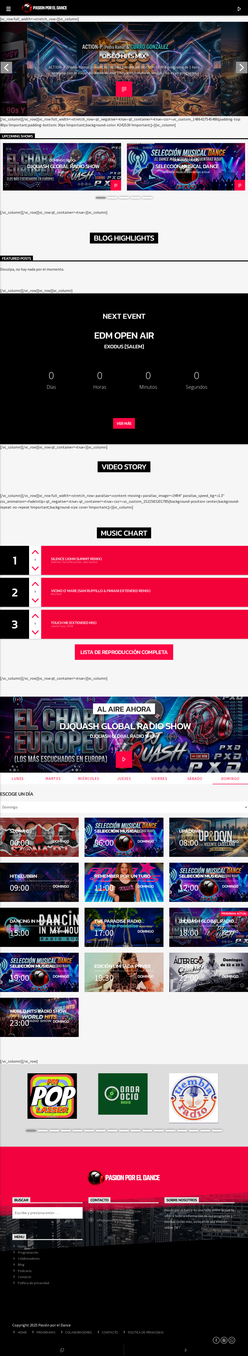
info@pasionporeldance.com (118, 1220)
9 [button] (124, 1130)
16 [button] (205, 1130)
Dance (133, 148)
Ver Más (124, 423)
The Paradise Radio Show (117, 920)
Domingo (230, 778)
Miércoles (88, 778)
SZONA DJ (20, 830)
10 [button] (135, 1130)
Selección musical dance (187, 166)
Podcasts (25, 1271)
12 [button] (159, 1130)
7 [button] (101, 1130)
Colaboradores (29, 1258)
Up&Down (190, 830)
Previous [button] (6, 69)
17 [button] (217, 1130)
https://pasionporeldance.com (119, 1211)
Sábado (194, 778)
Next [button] (242, 69)
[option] (124, 69)
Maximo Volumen (124, 56)
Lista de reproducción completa (124, 652)
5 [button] (147, 197)
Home (22, 1246)
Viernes (159, 778)
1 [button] (101, 197)
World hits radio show (38, 1010)
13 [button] (170, 1130)
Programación (28, 1252)
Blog (21, 1264)
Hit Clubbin (23, 875)
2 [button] (112, 197)
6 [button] (89, 1130)
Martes (53, 778)
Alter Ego (191, 965)
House (148, 148)
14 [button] (182, 1130)
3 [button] (124, 197)
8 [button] (112, 1130)
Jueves (124, 778)
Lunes (18, 778)
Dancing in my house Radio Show (35, 920)
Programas (46, 1332)
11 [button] (147, 1130)
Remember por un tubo (122, 875)
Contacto (24, 1277)
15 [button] (194, 1130)
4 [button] (135, 197)
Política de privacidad (33, 1283)
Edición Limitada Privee (122, 965)
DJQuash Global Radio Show (63, 166)
